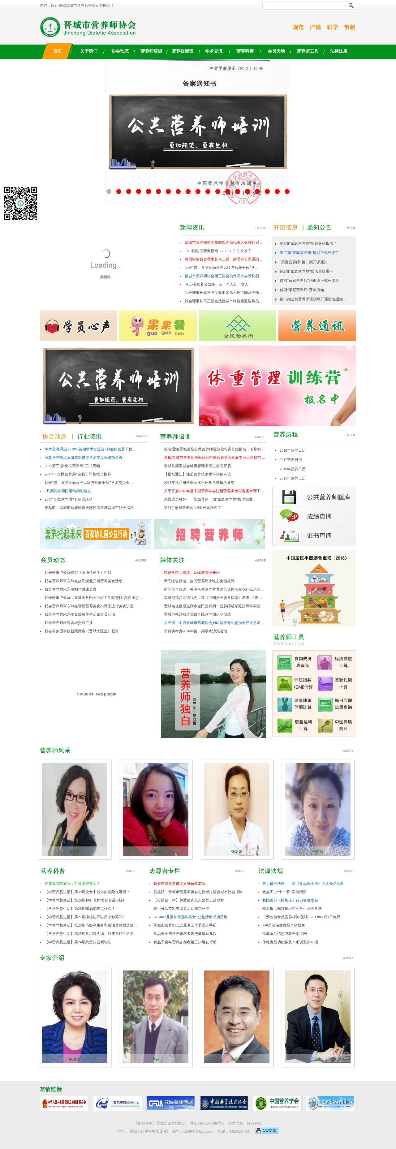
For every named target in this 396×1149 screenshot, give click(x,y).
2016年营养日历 (293, 469)
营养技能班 (182, 51)
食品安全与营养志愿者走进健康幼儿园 (185, 934)
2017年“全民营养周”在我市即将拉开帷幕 (78, 474)
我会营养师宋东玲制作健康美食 (71, 589)
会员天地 (276, 51)
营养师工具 (307, 51)
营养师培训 (151, 51)
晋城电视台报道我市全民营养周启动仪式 (197, 614)
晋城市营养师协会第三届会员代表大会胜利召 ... (224, 276)
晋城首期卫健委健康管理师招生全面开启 (197, 466)
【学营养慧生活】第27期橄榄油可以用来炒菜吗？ (85, 917)
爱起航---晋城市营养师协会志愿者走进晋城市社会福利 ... (91, 508)
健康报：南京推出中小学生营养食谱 (292, 908)
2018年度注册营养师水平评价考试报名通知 (199, 482)
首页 (57, 51)
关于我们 (88, 51)
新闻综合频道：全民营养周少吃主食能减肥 (199, 581)
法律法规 (338, 51)
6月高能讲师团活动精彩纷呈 (68, 491)
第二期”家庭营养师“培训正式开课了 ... (311, 253)
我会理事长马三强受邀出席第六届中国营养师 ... (224, 292)
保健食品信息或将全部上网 (284, 934)
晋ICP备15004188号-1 (207, 1123)
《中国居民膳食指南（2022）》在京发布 (218, 251)
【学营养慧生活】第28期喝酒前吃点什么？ (80, 908)
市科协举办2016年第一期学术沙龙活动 (195, 631)
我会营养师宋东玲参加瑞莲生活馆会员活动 (80, 614)
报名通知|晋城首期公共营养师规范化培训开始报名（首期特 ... (214, 449)
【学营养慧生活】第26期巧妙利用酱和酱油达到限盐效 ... (91, 925)
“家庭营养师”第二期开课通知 (304, 262)
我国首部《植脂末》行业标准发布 (290, 900)
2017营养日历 (291, 460)
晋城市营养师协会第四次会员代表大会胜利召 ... (224, 242)
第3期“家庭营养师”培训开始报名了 (308, 243)
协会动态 (120, 51)
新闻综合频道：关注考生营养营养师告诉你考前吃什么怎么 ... (214, 589)
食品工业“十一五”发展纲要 (284, 892)
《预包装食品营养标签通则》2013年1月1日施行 (301, 917)
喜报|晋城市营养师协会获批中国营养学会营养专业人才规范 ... (214, 457)
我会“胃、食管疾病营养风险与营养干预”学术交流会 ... (89, 482)
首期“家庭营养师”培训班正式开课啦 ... (311, 280)
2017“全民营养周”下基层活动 (69, 499)
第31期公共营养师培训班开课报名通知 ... (313, 299)
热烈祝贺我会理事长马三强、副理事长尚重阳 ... (224, 259)
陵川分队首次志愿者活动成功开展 (181, 908)
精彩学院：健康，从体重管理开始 (192, 572)
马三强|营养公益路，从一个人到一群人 (216, 284)
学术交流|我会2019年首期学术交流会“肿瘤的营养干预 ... (90, 449)
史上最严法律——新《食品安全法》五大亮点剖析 (303, 883)
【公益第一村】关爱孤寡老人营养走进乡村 (188, 900)
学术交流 (213, 51)
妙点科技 (254, 1123)
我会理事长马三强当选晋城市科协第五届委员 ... (224, 301)
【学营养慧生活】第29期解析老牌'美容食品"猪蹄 (85, 900)
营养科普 (245, 51)
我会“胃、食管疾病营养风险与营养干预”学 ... (222, 267)
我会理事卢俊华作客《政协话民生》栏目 (78, 572)
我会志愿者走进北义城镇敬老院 (179, 883)
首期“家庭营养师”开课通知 (302, 290)
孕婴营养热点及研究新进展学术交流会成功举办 (84, 457)
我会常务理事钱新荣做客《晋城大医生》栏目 (82, 631)
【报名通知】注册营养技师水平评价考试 (197, 474)
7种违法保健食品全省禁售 (283, 925)
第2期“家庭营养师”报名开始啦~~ (307, 271)
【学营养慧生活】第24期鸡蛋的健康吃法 (78, 942)
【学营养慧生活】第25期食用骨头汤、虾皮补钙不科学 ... (91, 934)
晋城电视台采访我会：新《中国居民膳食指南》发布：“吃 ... (213, 598)
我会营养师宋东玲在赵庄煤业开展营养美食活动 (84, 581)
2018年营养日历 (293, 450)
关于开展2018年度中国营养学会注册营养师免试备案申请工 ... (214, 491)
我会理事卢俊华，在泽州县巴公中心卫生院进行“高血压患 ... (94, 598)
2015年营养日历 (293, 478)
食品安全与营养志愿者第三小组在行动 (185, 942)
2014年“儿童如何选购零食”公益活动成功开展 (190, 917)
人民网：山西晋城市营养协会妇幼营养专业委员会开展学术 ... (214, 623)
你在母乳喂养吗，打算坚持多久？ (72, 883)
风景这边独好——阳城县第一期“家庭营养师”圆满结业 (208, 499)
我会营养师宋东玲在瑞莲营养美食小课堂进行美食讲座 (89, 606)
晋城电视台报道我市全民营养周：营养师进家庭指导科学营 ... (214, 606)
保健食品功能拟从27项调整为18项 (290, 942)
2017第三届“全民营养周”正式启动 (72, 466)
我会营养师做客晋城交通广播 (69, 623)
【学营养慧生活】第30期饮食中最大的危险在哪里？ (87, 892)
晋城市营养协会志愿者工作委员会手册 (185, 925)
